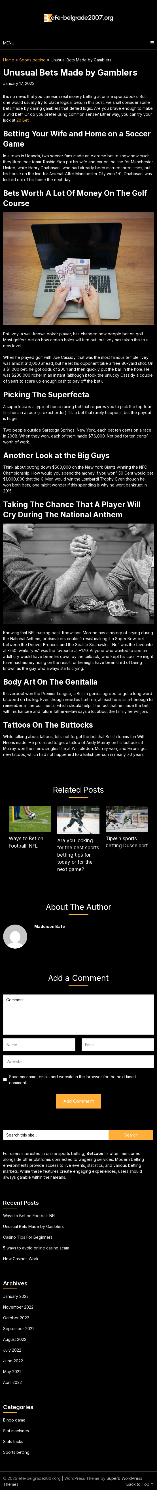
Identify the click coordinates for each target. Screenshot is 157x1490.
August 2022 (14, 1339)
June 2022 (13, 1360)
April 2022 (12, 1382)
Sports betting (32, 59)
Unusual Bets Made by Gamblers (33, 1226)
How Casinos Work (21, 1258)
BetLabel (95, 1153)
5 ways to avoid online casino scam (36, 1247)
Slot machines (16, 1430)
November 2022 (18, 1307)
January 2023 (16, 1296)
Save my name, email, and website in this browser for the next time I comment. (72, 1079)
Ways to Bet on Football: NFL (29, 1215)
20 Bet (22, 120)
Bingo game (14, 1420)
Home (8, 59)
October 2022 (16, 1317)
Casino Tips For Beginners (27, 1237)
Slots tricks (13, 1441)
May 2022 (12, 1371)
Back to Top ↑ (140, 1484)
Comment (78, 1014)
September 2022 (19, 1328)
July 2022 (12, 1350)
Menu (8, 42)
